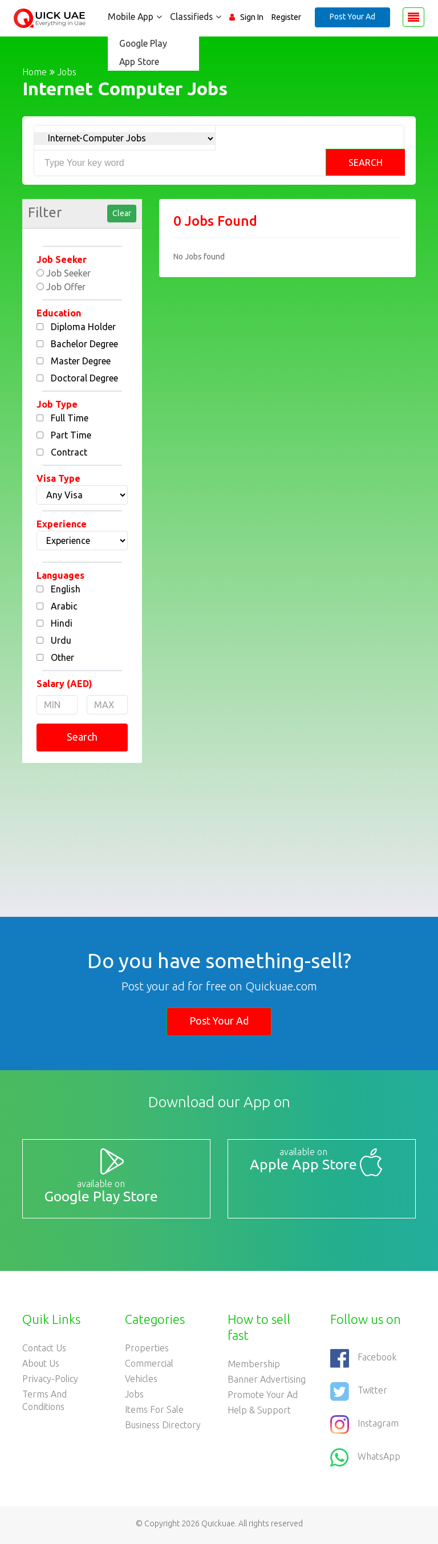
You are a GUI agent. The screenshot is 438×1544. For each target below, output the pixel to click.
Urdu (61, 640)
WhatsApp (365, 1460)
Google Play (140, 43)
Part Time (71, 435)
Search (365, 162)
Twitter (358, 1394)
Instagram (364, 1427)
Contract (69, 452)
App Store (136, 61)
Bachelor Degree (84, 344)
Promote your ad (263, 1397)
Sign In (251, 17)
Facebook (363, 1361)
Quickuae (218, 1526)
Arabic (64, 606)
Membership (254, 1367)
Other (62, 657)
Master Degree (81, 361)
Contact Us (44, 1351)
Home (34, 72)
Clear (121, 213)
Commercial (149, 1366)
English (65, 589)
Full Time (69, 418)
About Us (40, 1366)
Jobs (134, 1397)
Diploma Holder (83, 327)
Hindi (61, 623)
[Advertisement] (82, 831)
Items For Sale (154, 1412)
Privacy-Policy (50, 1381)
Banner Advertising (267, 1382)
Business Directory (163, 1428)
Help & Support (259, 1413)
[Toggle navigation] (413, 17)
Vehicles (141, 1381)
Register (286, 17)
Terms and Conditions (44, 1403)
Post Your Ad (352, 16)
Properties (147, 1351)
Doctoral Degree (84, 378)
